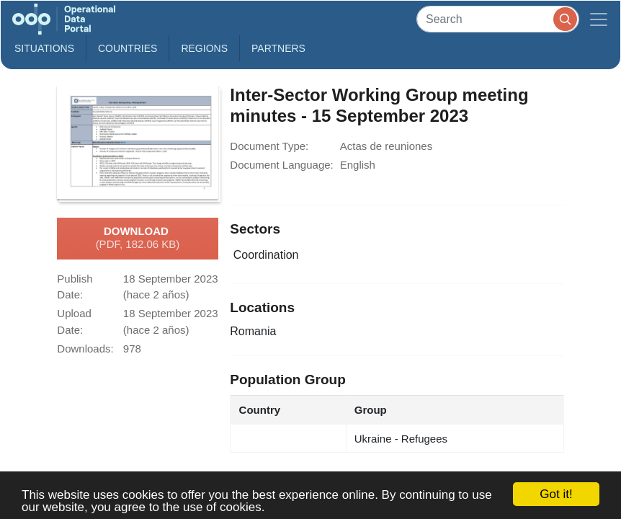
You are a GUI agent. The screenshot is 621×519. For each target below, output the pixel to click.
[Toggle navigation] (598, 19)
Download (138, 239)
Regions (204, 48)
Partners (278, 48)
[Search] (497, 19)
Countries (127, 48)
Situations (44, 48)
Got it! (556, 494)
